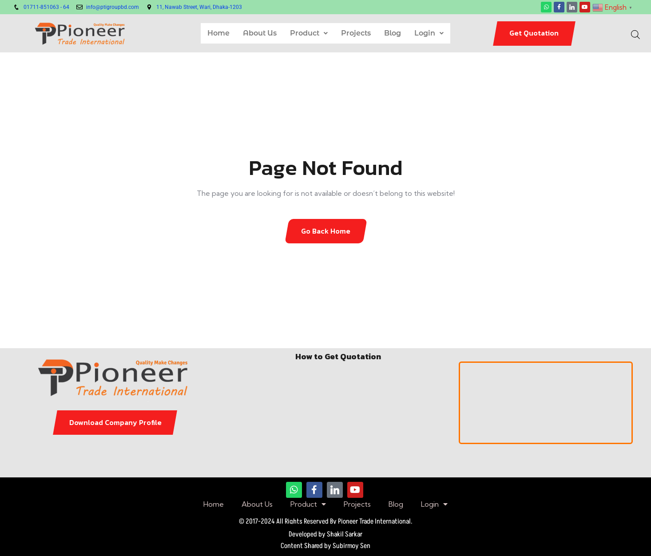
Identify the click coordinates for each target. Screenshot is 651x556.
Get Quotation (534, 33)
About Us (260, 33)
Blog (392, 33)
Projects (356, 33)
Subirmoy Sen (351, 546)
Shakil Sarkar (344, 534)
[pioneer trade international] (546, 403)
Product (309, 33)
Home (218, 33)
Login (429, 33)
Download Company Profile (115, 422)
